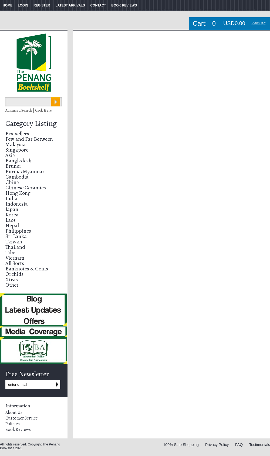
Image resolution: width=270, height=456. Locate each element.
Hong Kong (18, 193)
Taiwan (13, 241)
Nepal (12, 225)
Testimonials (259, 444)
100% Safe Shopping (181, 444)
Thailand (15, 247)
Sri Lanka (16, 236)
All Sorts (14, 263)
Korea (12, 214)
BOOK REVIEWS (124, 5)
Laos (10, 220)
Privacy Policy (217, 444)
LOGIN (23, 5)
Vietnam (14, 257)
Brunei (13, 166)
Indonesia (16, 203)
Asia (10, 155)
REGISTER (41, 5)
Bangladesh (18, 160)
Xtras (11, 279)
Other (12, 285)
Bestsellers (17, 133)
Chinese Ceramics (25, 187)
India (11, 198)
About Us (13, 412)
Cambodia (17, 176)
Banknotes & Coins (26, 268)
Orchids (14, 274)
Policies (12, 424)
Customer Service (21, 418)
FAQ (239, 444)
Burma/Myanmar (25, 171)
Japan (11, 209)
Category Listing (31, 123)
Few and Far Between (29, 139)
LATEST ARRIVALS (70, 5)
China (12, 182)
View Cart (259, 23)
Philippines (18, 230)
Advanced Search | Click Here (28, 110)
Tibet (11, 252)
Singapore (16, 149)
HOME (7, 5)
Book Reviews (18, 429)
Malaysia (15, 144)
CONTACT (98, 5)
